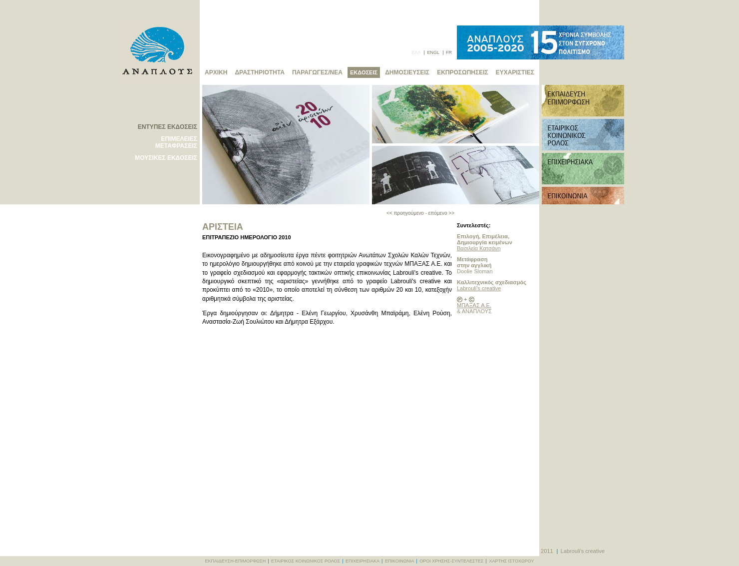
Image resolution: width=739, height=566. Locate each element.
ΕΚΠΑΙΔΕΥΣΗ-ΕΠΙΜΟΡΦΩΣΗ (235, 561)
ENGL (433, 52)
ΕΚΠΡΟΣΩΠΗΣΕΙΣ (462, 72)
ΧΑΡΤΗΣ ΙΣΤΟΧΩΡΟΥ (511, 561)
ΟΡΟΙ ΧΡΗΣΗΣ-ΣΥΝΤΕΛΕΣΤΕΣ (451, 561)
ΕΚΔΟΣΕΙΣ (363, 72)
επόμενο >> (441, 213)
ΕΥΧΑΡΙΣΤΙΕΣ (515, 72)
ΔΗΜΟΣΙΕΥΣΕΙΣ (407, 72)
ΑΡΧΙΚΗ (216, 72)
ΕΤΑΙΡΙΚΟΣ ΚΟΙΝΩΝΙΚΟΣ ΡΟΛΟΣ (305, 561)
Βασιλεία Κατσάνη (479, 248)
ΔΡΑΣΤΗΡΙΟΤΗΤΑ (259, 72)
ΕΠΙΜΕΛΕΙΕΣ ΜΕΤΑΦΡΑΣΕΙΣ (176, 142)
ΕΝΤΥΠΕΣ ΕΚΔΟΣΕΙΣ (167, 126)
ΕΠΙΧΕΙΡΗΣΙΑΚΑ (362, 561)
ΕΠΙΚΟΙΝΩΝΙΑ (399, 561)
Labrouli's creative (479, 288)
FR (449, 52)
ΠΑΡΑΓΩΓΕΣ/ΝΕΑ (317, 72)
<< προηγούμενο (405, 213)
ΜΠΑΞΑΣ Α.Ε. (474, 305)
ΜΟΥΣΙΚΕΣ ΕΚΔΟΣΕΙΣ (166, 157)
